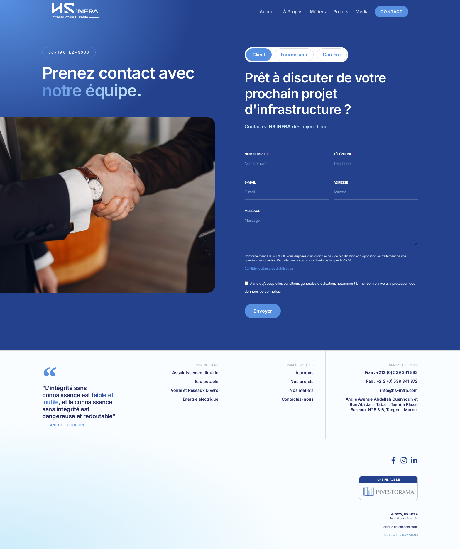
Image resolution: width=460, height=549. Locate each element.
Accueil (277, 11)
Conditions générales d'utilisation (269, 268)
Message (252, 211)
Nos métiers (302, 389)
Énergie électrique (200, 398)
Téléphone (343, 154)
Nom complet (257, 154)
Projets (350, 11)
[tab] (259, 54)
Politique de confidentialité (400, 526)
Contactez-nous (298, 398)
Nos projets (302, 381)
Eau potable (206, 381)
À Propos (302, 11)
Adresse (341, 182)
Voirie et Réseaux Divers (194, 389)
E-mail (250, 182)
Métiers (327, 11)
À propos (304, 372)
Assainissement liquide (195, 372)
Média (371, 11)
